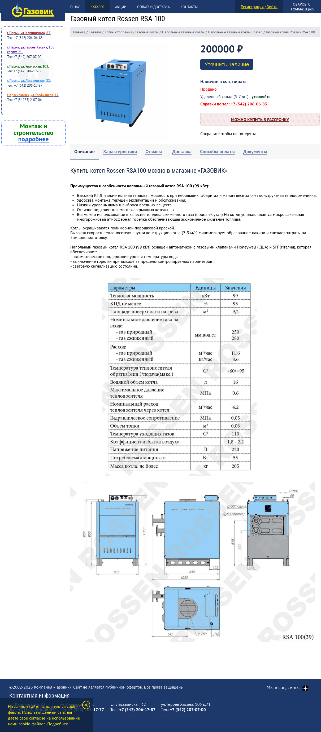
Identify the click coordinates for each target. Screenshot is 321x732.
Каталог (97, 7)
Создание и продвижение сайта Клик (160, 716)
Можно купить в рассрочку (260, 119)
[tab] (84, 151)
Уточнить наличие (227, 64)
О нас (75, 7)
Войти (271, 6)
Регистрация (252, 6)
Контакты (189, 7)
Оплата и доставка (153, 7)
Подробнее (57, 723)
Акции (120, 7)
